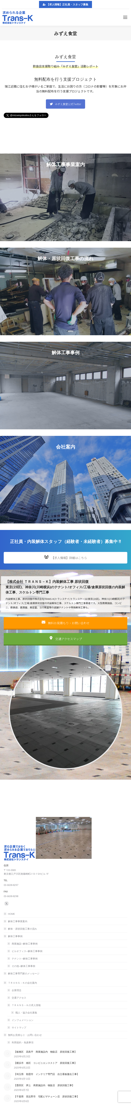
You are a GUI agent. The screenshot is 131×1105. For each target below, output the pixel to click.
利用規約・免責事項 (22, 1042)
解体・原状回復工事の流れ (22, 928)
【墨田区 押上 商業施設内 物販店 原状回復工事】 (44, 1085)
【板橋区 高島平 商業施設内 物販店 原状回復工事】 (45, 1051)
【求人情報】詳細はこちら (65, 566)
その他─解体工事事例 (23, 966)
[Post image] (7, 1053)
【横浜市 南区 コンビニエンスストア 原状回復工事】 (45, 1063)
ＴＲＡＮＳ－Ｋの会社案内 (20, 982)
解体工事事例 (13, 936)
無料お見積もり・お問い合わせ (66, 631)
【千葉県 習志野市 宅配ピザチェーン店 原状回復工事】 (46, 1096)
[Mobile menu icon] (125, 17)
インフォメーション (22, 1020)
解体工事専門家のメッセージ (23, 973)
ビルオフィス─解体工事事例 (27, 951)
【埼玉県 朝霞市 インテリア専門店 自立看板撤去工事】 (46, 1074)
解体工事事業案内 (17, 921)
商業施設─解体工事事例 (25, 943)
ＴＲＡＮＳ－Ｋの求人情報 (24, 1005)
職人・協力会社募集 (26, 1012)
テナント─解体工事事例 (25, 958)
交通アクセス (19, 997)
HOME (11, 913)
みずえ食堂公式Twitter (65, 104)
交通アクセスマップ (65, 647)
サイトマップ (19, 1027)
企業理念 (16, 990)
